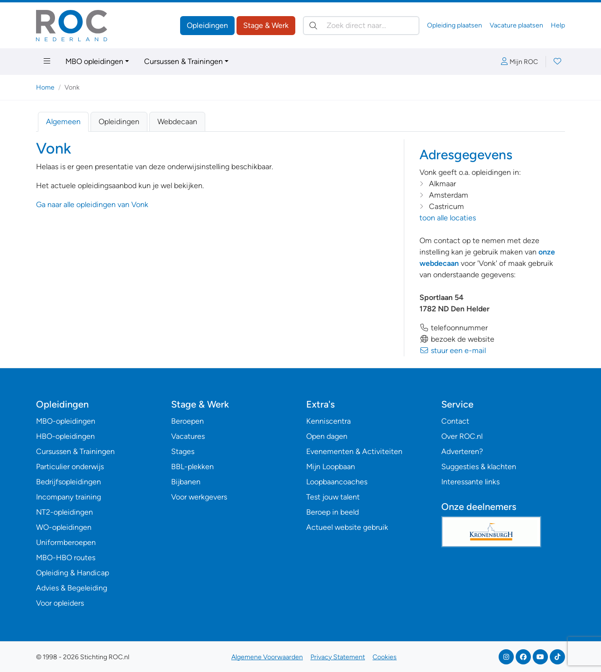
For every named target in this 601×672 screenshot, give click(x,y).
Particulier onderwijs (70, 466)
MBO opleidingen (94, 61)
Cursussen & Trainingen (183, 61)
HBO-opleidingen (65, 436)
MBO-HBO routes (65, 557)
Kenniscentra (328, 421)
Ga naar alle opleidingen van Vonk (92, 204)
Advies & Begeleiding (71, 587)
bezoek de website (456, 339)
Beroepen (187, 421)
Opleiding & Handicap (72, 572)
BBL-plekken (192, 466)
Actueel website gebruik (347, 527)
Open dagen (326, 436)
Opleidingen (207, 25)
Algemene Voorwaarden (267, 657)
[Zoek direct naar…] (361, 25)
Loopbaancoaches (336, 481)
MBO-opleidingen (65, 421)
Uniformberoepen (66, 542)
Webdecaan (177, 121)
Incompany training (68, 496)
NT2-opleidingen (64, 512)
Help (558, 25)
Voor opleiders (60, 603)
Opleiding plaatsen (454, 25)
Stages (182, 451)
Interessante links (470, 481)
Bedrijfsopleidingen (68, 481)
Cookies (385, 657)
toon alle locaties (447, 217)
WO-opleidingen (63, 527)
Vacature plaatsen (516, 25)
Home (45, 87)
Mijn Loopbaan (330, 466)
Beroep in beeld (332, 512)
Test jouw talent (333, 496)
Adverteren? (462, 451)
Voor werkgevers (199, 496)
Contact (455, 421)
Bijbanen (185, 481)
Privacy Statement (337, 657)
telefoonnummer (453, 327)
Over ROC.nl (462, 436)
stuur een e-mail (452, 350)
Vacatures (188, 436)
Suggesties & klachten (478, 466)
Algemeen (63, 121)
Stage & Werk (266, 25)
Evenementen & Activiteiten (354, 451)
